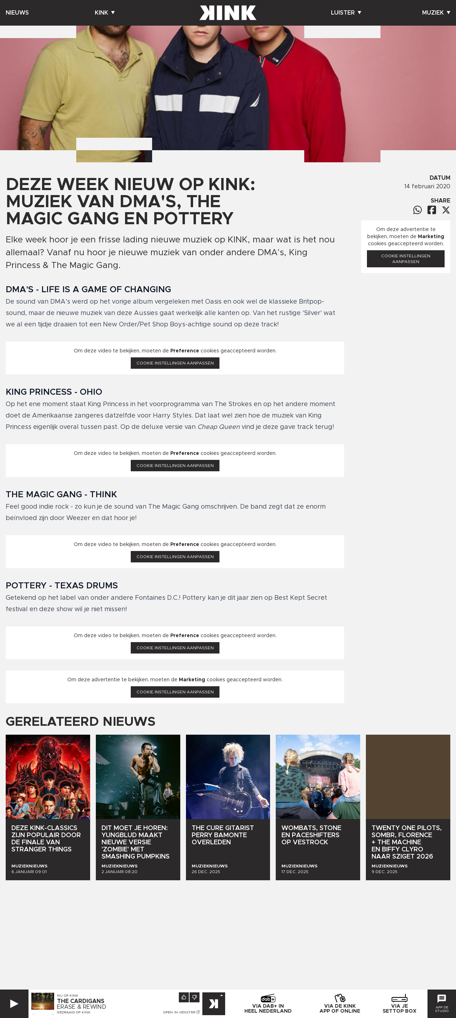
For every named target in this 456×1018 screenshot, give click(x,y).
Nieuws (17, 13)
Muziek (436, 13)
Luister (346, 13)
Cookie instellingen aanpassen (175, 363)
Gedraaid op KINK (73, 1012)
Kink (105, 13)
